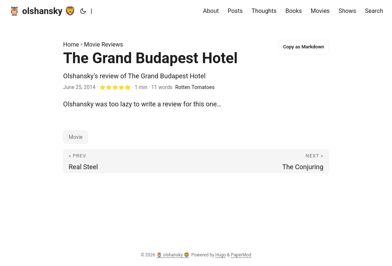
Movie (76, 137)
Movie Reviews (103, 44)
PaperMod (241, 255)
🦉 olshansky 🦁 (42, 11)
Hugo (220, 255)
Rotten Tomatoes (195, 87)
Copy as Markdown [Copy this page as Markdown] (303, 47)
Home (71, 44)
